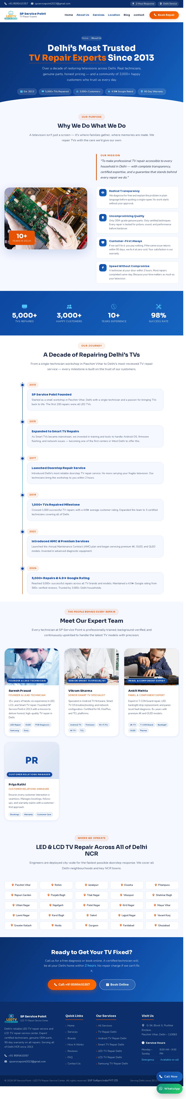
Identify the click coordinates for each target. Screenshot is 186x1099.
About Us (83, 15)
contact (139, 15)
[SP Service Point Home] (25, 15)
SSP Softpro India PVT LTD (103, 1080)
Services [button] (98, 15)
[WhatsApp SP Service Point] (170, 1089)
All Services (105, 1025)
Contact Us (74, 1063)
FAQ (70, 1057)
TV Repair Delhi (107, 1032)
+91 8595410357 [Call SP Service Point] (16, 1056)
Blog (127, 15)
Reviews (73, 1051)
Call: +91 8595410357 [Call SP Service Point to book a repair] (72, 984)
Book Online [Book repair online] (117, 984)
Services (73, 1032)
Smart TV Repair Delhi (111, 1044)
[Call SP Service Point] (170, 1077)
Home (69, 15)
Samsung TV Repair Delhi (113, 1063)
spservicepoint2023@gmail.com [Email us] (50, 4)
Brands (72, 1038)
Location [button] (114, 15)
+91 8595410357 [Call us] (16, 4)
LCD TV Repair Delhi (110, 1057)
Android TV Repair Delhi (112, 1038)
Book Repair (164, 15)
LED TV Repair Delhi (110, 1051)
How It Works (76, 1044)
